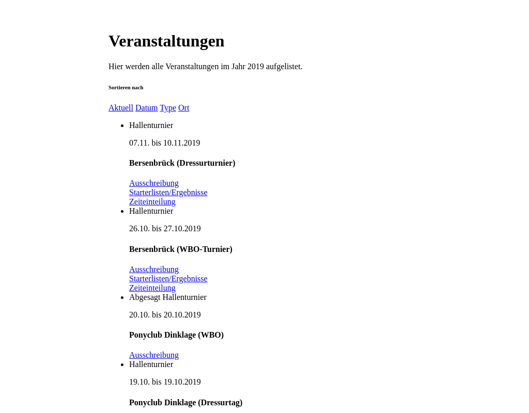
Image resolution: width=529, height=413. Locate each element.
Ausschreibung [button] (154, 183)
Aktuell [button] (120, 107)
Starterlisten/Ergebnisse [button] (168, 192)
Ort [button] (183, 107)
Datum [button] (146, 107)
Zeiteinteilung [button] (152, 201)
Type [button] (168, 107)
